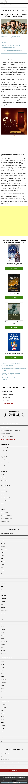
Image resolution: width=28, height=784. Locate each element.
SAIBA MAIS (14, 268)
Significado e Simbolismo (7, 394)
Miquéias (3, 635)
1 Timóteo (3, 704)
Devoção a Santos (5, 433)
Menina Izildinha (5, 757)
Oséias (2, 620)
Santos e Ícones (10, 4)
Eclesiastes (3, 598)
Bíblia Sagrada (5, 485)
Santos (2, 474)
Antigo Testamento (5, 498)
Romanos (3, 676)
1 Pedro (2, 722)
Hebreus (3, 716)
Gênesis (3, 537)
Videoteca (4, 471)
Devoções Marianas (6, 460)
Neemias (3, 583)
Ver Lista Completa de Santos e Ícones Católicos (12, 51)
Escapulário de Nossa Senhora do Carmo (11, 763)
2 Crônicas (3, 577)
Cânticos (3, 601)
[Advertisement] (14, 221)
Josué (2, 552)
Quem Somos (4, 512)
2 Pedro (3, 725)
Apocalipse (3, 741)
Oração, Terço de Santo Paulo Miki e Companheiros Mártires (11, 46)
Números (3, 546)
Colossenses (4, 695)
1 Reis (2, 567)
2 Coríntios (3, 682)
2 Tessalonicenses (5, 701)
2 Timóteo (3, 707)
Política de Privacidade (6, 518)
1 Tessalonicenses (5, 698)
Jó (1, 589)
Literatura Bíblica (5, 454)
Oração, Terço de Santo (18, 4)
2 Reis (2, 571)
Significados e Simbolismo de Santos (10, 430)
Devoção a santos (6, 397)
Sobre (2, 509)
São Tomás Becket (5, 760)
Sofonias (3, 644)
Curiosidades (4, 480)
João (2, 670)
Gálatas (2, 685)
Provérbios (3, 595)
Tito (2, 710)
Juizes (2, 555)
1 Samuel (3, 561)
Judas (2, 738)
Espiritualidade (4, 448)
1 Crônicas (3, 574)
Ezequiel (3, 614)
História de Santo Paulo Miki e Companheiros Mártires (14, 41)
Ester (2, 586)
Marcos (2, 664)
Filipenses (3, 692)
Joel (2, 623)
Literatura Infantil (5, 463)
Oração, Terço (5, 400)
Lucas (2, 667)
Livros (2, 495)
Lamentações (4, 610)
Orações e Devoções (6, 451)
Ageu (2, 647)
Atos (2, 673)
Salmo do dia (4, 492)
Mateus (2, 661)
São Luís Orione (5, 754)
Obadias (3, 629)
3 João (2, 735)
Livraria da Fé (5, 445)
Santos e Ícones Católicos (9, 424)
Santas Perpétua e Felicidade (8, 766)
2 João (2, 732)
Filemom (3, 713)
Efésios (2, 689)
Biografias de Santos (6, 457)
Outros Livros (4, 466)
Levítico (3, 543)
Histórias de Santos (6, 391)
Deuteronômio (4, 549)
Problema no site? (5, 521)
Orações (3, 477)
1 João (2, 728)
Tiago (2, 719)
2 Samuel (3, 564)
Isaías (2, 604)
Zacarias (3, 650)
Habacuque (4, 641)
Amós (2, 626)
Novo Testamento (5, 501)
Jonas (2, 632)
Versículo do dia (5, 489)
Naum (2, 638)
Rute (2, 558)
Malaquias (3, 654)
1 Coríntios (3, 679)
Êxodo (2, 540)
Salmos (2, 592)
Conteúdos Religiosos (6, 515)
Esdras (2, 580)
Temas (2, 504)
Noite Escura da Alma (14, 293)
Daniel (2, 617)
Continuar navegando (14, 782)
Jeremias (3, 607)
